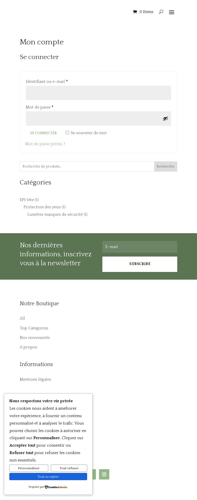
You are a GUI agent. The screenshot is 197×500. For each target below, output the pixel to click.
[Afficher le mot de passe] (165, 118)
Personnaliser (29, 468)
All (22, 318)
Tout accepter (48, 476)
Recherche (165, 166)
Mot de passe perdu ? (45, 144)
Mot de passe (50, 106)
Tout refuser (69, 468)
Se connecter (43, 133)
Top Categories (34, 328)
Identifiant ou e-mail (57, 80)
